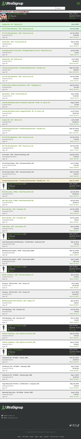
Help (41, 436)
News (31, 436)
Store (36, 436)
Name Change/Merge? (21, 11)
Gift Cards (26, 436)
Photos (11, 18)
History (72, 18)
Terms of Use (54, 436)
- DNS (26, 180)
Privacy (62, 436)
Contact (46, 436)
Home (19, 436)
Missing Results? (6, 11)
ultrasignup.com (12, 418)
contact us (11, 415)
